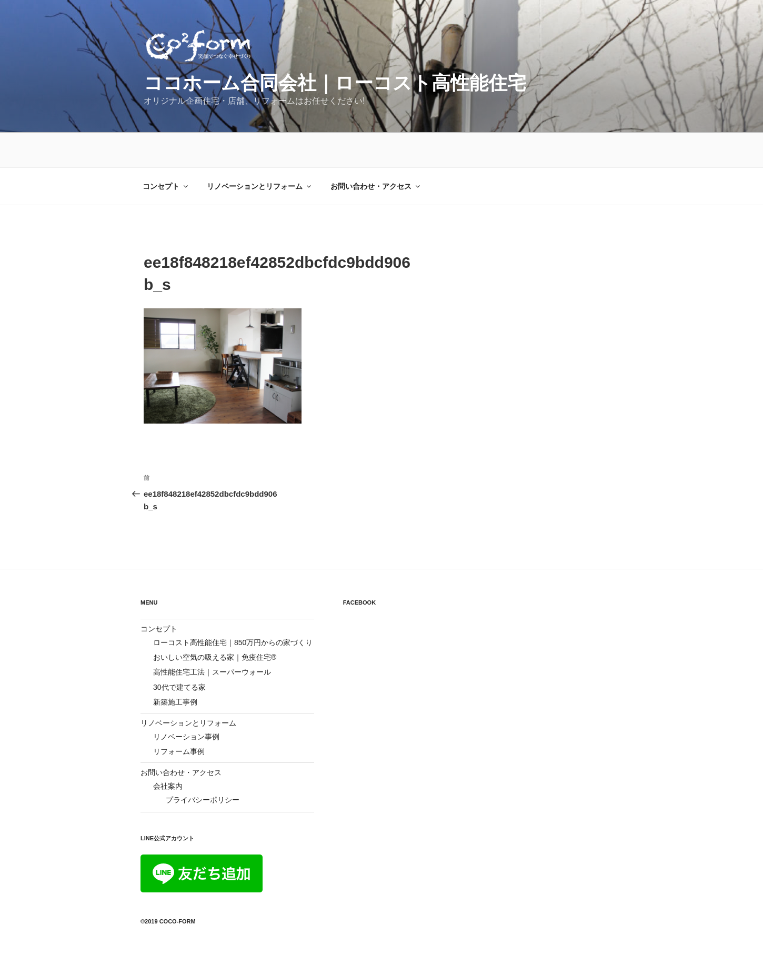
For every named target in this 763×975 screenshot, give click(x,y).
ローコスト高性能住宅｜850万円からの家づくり (233, 608)
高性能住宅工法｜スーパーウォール (212, 637)
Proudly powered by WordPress (192, 950)
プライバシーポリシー (202, 765)
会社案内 (168, 751)
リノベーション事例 (186, 702)
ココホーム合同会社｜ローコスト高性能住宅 (335, 83)
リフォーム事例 (179, 716)
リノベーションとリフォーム (260, 151)
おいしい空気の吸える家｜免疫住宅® (214, 622)
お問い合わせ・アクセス (375, 151)
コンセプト (166, 151)
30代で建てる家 (179, 652)
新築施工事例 (175, 667)
